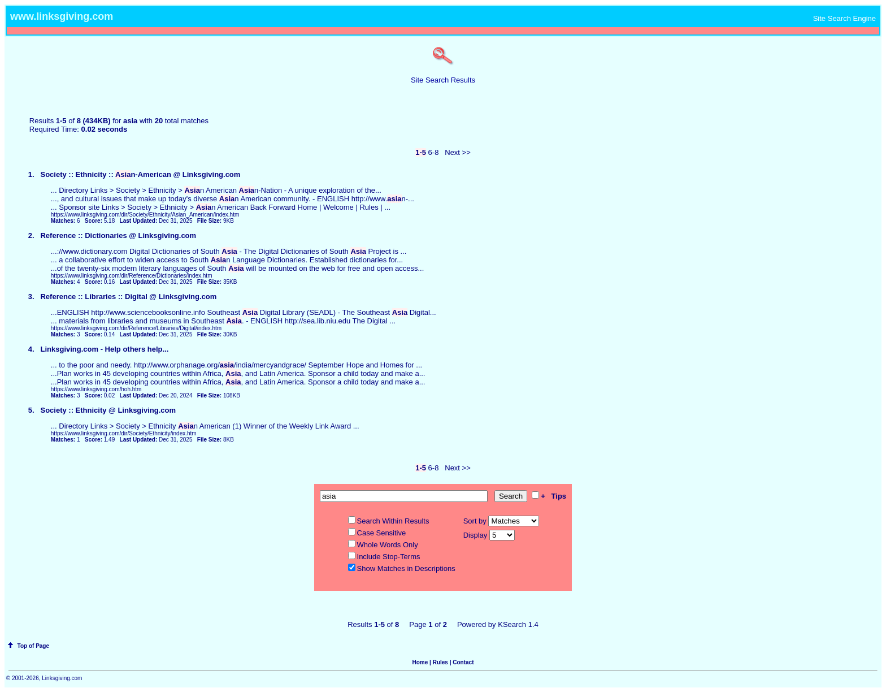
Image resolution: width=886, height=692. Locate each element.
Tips (559, 496)
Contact (463, 662)
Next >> (458, 152)
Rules (440, 662)
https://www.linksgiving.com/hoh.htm (96, 389)
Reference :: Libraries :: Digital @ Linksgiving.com (128, 296)
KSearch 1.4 (518, 624)
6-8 (433, 152)
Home (420, 662)
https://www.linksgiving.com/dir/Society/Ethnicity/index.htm (124, 433)
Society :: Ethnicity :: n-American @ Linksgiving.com (140, 174)
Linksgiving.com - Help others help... (104, 349)
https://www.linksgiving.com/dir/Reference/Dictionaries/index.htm (131, 276)
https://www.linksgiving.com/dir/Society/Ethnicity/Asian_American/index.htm (145, 214)
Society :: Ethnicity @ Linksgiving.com (108, 410)
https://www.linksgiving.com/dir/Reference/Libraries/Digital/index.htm (136, 328)
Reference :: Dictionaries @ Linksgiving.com (118, 235)
